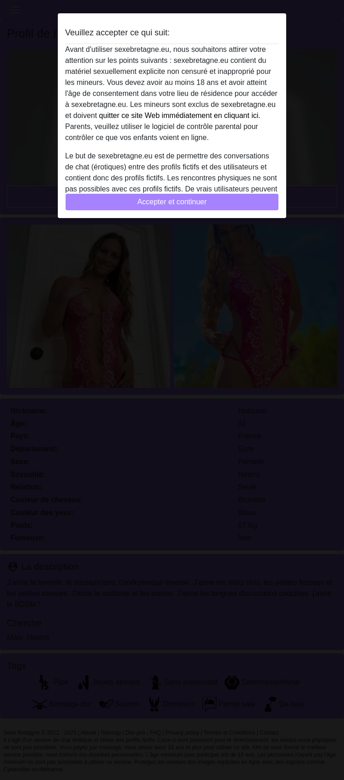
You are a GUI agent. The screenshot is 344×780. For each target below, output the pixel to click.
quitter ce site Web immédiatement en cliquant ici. (180, 115)
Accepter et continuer (171, 202)
